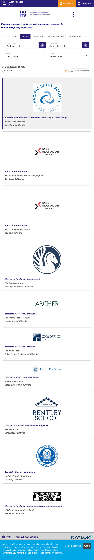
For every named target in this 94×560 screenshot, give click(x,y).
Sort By (7, 70)
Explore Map (38, 36)
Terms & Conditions (26, 537)
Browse (25, 36)
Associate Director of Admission (20, 346)
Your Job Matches (56, 36)
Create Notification (80, 70)
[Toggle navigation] (73, 14)
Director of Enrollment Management (22, 279)
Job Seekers (67, 3)
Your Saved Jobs (75, 36)
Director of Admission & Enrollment (22, 377)
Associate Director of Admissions (20, 313)
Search (15, 36)
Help (6, 537)
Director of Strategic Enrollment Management (27, 425)
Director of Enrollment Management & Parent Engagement (33, 506)
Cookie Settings (73, 546)
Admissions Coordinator (16, 171)
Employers (84, 3)
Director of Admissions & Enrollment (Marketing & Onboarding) (36, 117)
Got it (87, 546)
